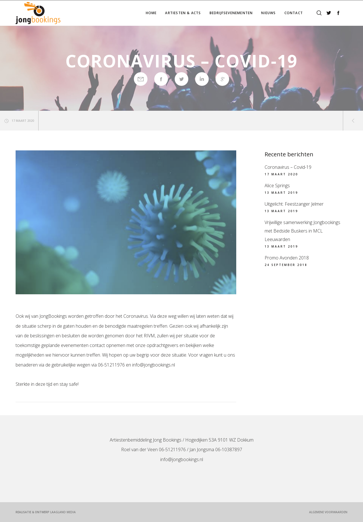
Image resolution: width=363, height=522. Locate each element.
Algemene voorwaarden (328, 512)
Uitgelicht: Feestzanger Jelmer (294, 204)
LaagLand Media (63, 512)
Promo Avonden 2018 (287, 258)
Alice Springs (277, 185)
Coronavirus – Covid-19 (288, 167)
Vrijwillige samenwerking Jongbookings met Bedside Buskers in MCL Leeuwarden (302, 230)
